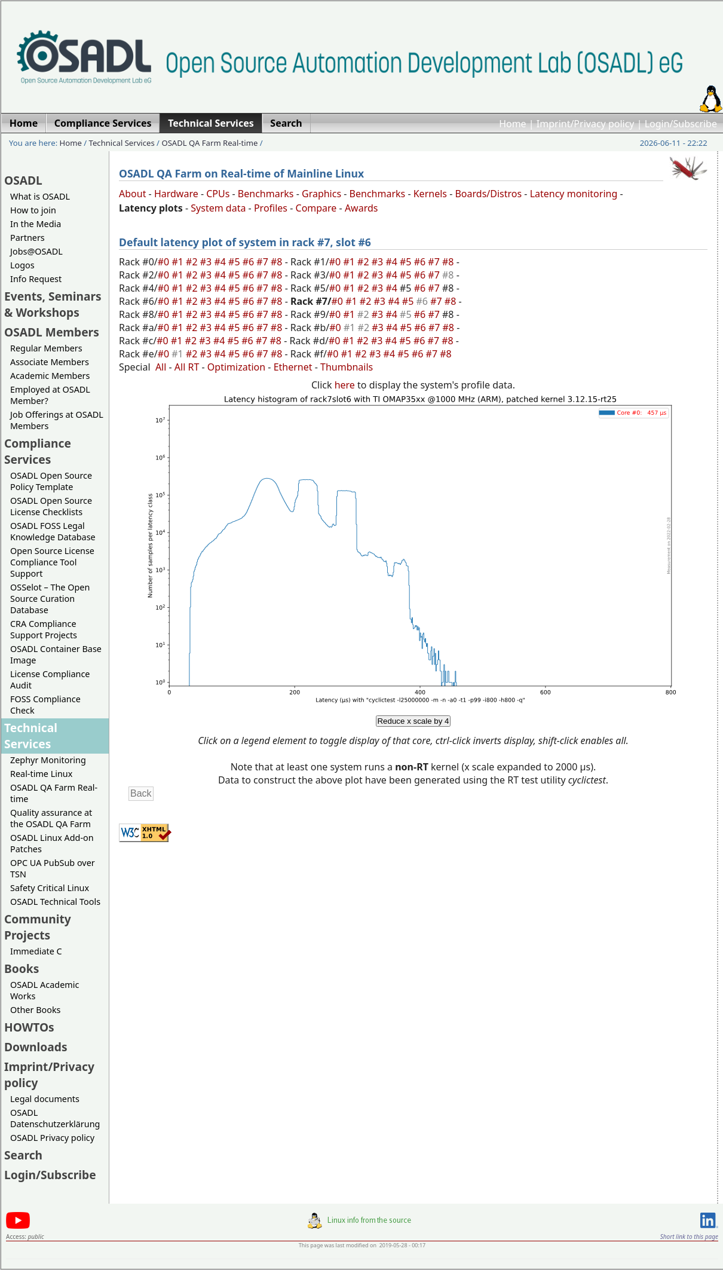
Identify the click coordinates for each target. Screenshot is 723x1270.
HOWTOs (29, 1027)
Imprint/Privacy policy (586, 123)
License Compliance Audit (50, 679)
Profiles (270, 208)
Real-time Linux (41, 773)
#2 (193, 261)
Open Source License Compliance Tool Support (52, 562)
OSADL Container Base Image (56, 654)
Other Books (35, 1009)
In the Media (35, 223)
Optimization (236, 367)
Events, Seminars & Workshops (53, 304)
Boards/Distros (488, 193)
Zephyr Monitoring (48, 760)
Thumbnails (346, 367)
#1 (178, 261)
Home (512, 123)
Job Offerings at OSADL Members (56, 420)
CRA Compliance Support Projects (43, 629)
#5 (235, 261)
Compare (316, 208)
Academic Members (50, 375)
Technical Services (122, 142)
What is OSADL (40, 196)
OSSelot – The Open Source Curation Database (50, 599)
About (132, 193)
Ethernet (293, 367)
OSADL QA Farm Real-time (209, 142)
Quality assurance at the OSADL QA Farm (51, 818)
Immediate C (36, 951)
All (160, 367)
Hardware (176, 193)
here (345, 384)
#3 (207, 261)
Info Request (36, 278)
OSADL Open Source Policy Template (51, 481)
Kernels (430, 193)
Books (21, 968)
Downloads (36, 1047)
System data (218, 208)
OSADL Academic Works (44, 990)
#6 (250, 261)
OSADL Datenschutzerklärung (55, 1118)
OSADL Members (51, 332)
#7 (263, 261)
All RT (187, 367)
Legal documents (44, 1098)
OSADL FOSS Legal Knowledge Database (53, 531)
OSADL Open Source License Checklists (51, 506)
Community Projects (37, 927)
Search (23, 1155)
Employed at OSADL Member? (50, 395)
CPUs (217, 193)
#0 (165, 261)
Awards (361, 208)
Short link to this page (689, 1236)
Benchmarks (266, 193)
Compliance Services (37, 451)
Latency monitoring (574, 193)
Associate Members (49, 362)
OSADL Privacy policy (52, 1137)
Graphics (321, 193)
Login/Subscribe (681, 123)
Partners (27, 237)
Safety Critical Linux (49, 887)
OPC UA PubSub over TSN (52, 868)
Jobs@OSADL (36, 251)
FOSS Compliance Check (45, 704)
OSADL (23, 180)
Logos (22, 265)
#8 (278, 261)
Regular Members (46, 348)
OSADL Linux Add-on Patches (52, 843)
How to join (33, 210)
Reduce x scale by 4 (413, 721)
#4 (221, 261)
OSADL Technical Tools (55, 901)
